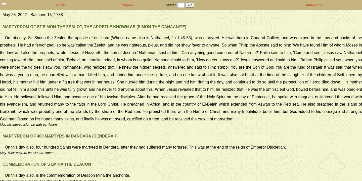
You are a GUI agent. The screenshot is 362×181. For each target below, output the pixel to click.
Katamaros (314, 5)
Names (128, 5)
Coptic (61, 5)
